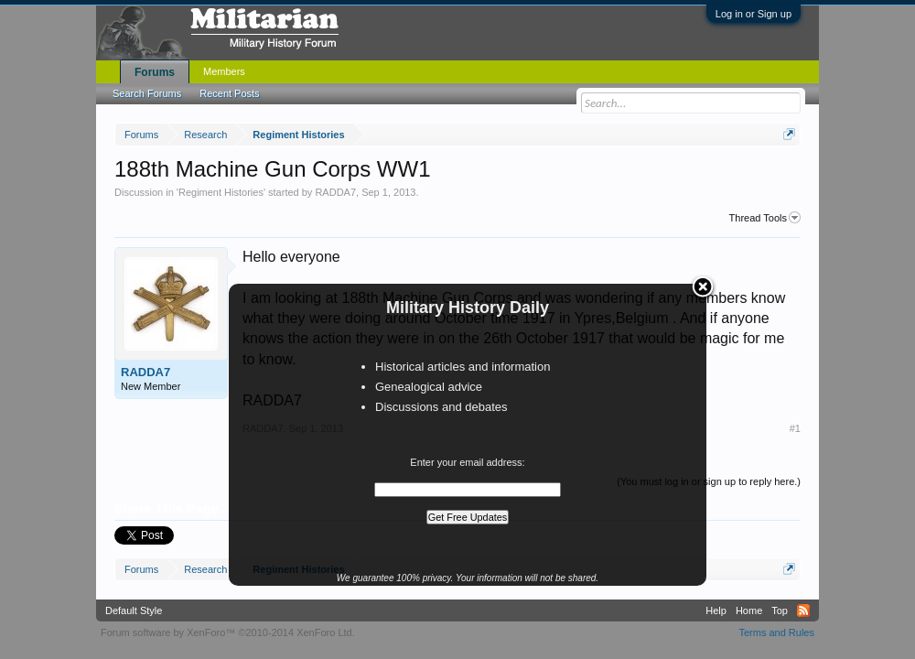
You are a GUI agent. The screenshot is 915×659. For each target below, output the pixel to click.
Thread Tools (765, 217)
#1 (795, 428)
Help (716, 610)
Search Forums (147, 93)
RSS (803, 610)
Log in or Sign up (753, 13)
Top (779, 610)
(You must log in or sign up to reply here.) (709, 481)
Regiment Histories (221, 192)
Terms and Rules (776, 632)
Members (224, 71)
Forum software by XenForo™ (228, 632)
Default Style (133, 610)
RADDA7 (335, 192)
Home (749, 610)
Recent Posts (229, 93)
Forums (155, 72)
